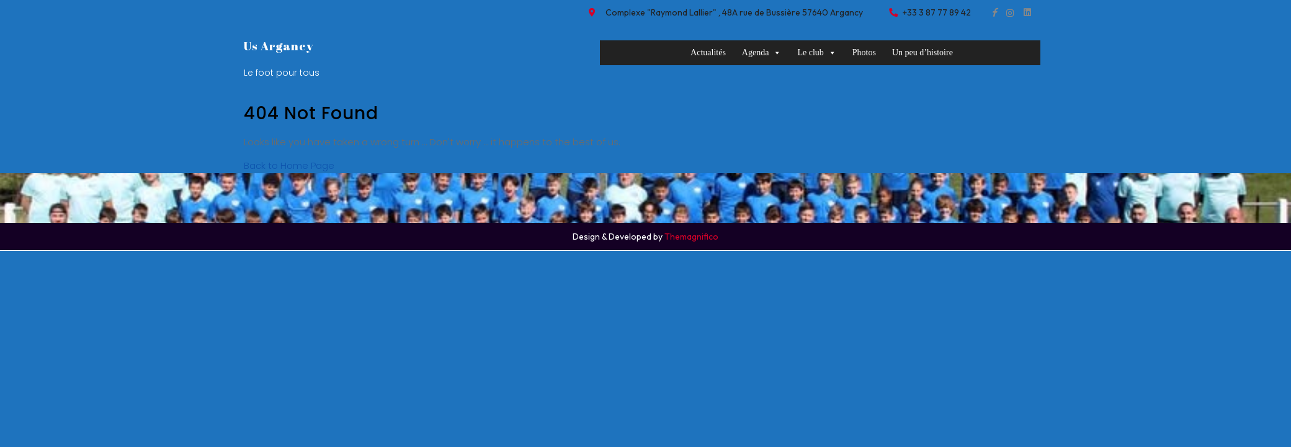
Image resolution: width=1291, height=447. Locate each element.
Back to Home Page (289, 165)
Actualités (708, 52)
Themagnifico (690, 236)
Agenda (762, 52)
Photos (864, 52)
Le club (816, 52)
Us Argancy (279, 46)
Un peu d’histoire (922, 52)
